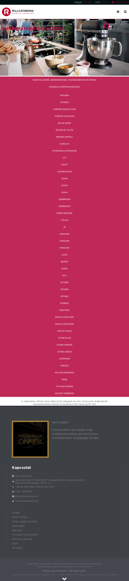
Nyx (64, 275)
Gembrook (65, 199)
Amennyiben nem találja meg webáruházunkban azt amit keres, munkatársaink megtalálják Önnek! (75, 434)
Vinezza (64, 365)
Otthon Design (64, 386)
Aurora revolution (64, 109)
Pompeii (64, 303)
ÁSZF (15, 544)
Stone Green (64, 352)
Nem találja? (60, 422)
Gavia (65, 185)
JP (64, 227)
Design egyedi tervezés (24, 522)
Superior (64, 359)
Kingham (64, 234)
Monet (64, 261)
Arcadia (64, 95)
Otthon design (20, 517)
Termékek (17, 548)
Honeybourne (64, 213)
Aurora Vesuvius (64, 116)
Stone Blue (64, 338)
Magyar (78, 2)
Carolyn (64, 144)
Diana (64, 178)
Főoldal (16, 513)
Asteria (64, 102)
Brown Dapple (64, 137)
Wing (64, 379)
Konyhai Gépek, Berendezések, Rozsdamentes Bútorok (64, 80)
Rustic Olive (64, 331)
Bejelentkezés (120, 2)
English (88, 2)
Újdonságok (18, 526)
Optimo (64, 282)
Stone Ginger (64, 345)
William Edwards (64, 372)
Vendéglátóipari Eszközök (64, 87)
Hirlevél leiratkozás (22, 539)
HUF (97, 2)
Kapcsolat (17, 530)
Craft (64, 164)
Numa (64, 268)
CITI (65, 158)
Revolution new (64, 317)
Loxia (64, 255)
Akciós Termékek (64, 393)
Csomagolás (64, 171)
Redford (64, 310)
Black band (64, 123)
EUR (104, 2)
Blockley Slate (64, 130)
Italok (64, 220)
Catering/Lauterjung (64, 151)
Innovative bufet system (25, 535)
